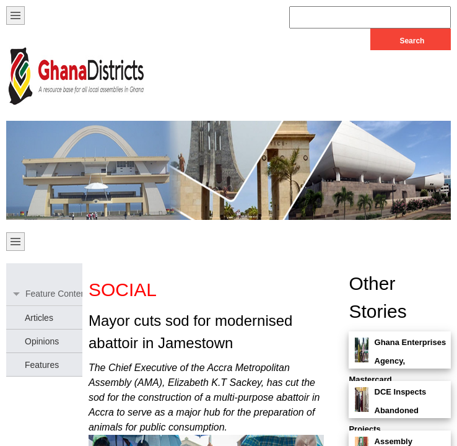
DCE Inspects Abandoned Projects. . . (387, 410)
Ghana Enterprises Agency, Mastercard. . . (397, 361)
